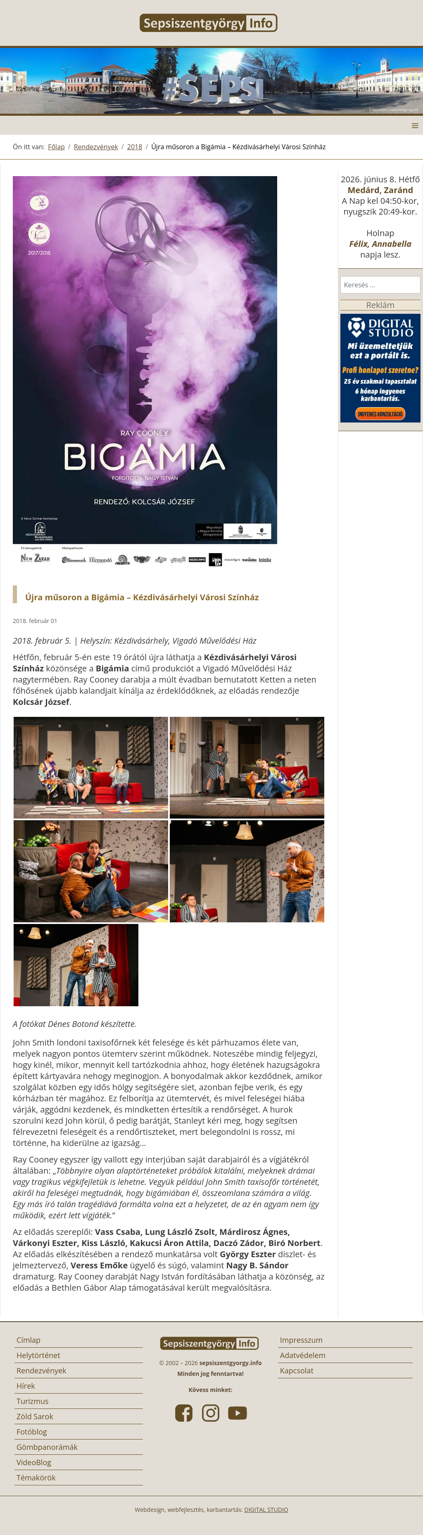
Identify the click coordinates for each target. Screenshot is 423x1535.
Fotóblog (32, 1432)
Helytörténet (38, 1355)
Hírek (26, 1386)
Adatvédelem (303, 1355)
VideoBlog (34, 1462)
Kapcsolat (297, 1370)
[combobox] (380, 285)
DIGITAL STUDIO (266, 1510)
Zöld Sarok (35, 1416)
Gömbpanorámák (47, 1447)
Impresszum (301, 1340)
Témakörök (36, 1477)
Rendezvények (42, 1370)
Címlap (28, 1340)
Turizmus (33, 1401)
